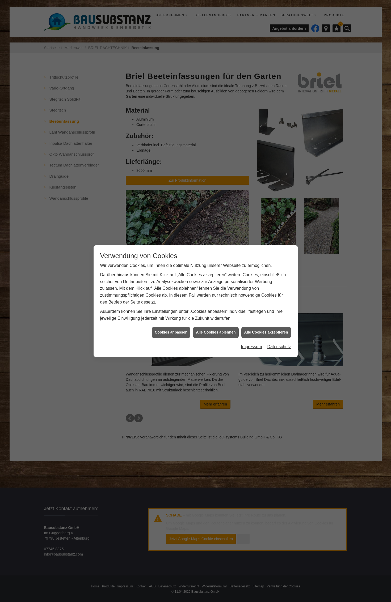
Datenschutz (279, 155)
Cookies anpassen (171, 141)
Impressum (251, 155)
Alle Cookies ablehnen (216, 141)
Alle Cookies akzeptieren (266, 141)
